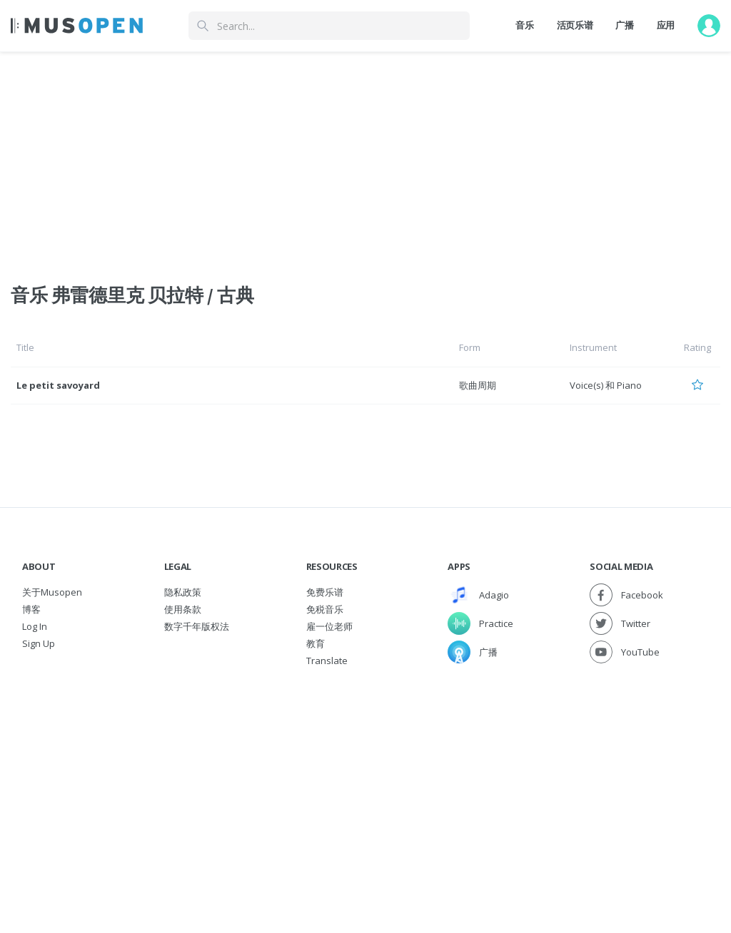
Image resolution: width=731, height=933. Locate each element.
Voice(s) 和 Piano (606, 385)
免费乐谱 (324, 592)
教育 (315, 643)
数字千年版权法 (196, 626)
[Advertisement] (365, 776)
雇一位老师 (329, 626)
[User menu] (708, 25)
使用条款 (182, 609)
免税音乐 (324, 609)
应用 (666, 25)
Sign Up (38, 643)
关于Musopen (52, 592)
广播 (624, 25)
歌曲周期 (477, 385)
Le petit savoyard (58, 385)
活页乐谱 (575, 25)
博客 (31, 609)
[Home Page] (77, 26)
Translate (327, 660)
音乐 (524, 25)
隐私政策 (182, 592)
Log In (34, 626)
